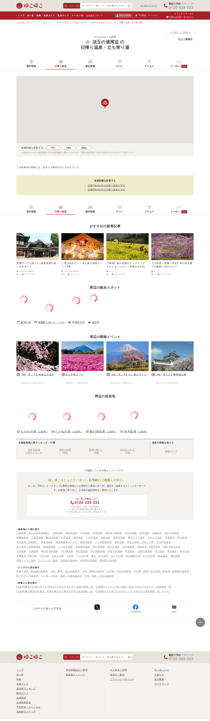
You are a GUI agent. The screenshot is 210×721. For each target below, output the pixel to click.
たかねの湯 (82, 556)
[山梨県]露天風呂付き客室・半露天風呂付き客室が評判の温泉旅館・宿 (54, 591)
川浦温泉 (34, 551)
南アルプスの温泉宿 (27, 576)
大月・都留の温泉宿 (93, 571)
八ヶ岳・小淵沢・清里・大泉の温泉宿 (61, 576)
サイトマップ (161, 684)
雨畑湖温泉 (49, 546)
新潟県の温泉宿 (108, 560)
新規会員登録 (123, 15)
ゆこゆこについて (148, 5)
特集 (39, 15)
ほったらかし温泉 (48, 560)
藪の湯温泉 (52, 537)
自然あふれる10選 (127, 451)
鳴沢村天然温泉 (49, 551)
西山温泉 (175, 556)
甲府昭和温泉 (82, 546)
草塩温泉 (170, 537)
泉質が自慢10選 (65, 451)
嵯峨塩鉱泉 (22, 537)
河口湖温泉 (67, 551)
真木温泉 (144, 533)
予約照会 (146, 15)
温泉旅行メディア (94, 16)
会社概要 (159, 679)
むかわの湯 (149, 556)
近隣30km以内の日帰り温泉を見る (106, 189)
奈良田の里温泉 (113, 533)
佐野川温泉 (119, 537)
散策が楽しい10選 (96, 451)
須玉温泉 (85, 533)
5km (53, 148)
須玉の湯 (112, 22)
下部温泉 (21, 551)
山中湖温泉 (128, 546)
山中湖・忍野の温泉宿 (119, 571)
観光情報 (90, 66)
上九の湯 (44, 556)
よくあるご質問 (118, 670)
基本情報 (31, 66)
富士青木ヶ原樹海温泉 (28, 546)
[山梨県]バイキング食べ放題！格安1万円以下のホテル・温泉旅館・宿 (133, 587)
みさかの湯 (117, 556)
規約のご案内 (117, 674)
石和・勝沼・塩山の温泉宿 (65, 571)
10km (68, 148)
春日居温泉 (82, 551)
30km (84, 148)
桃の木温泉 (113, 546)
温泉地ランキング (26, 688)
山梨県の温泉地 (97, 22)
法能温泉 (157, 533)
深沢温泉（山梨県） (27, 542)
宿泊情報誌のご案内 (76, 670)
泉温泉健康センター (66, 542)
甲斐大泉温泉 (115, 551)
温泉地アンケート (75, 674)
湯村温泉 (58, 533)
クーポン (77, 15)
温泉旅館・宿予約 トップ (28, 22)
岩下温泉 (160, 551)
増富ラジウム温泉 (26, 560)
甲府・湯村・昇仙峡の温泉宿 (32, 571)
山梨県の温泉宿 (69, 560)
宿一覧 (30, 15)
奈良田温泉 (47, 542)
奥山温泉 (182, 537)
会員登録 (21, 697)
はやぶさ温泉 (155, 537)
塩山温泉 (163, 556)
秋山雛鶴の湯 (133, 556)
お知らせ (159, 674)
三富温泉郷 (37, 537)
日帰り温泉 (61, 66)
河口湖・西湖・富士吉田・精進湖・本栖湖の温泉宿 (161, 571)
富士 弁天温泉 (99, 556)
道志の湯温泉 (172, 533)
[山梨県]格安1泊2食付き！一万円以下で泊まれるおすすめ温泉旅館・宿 (54, 587)
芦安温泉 (130, 551)
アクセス (149, 66)
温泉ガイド (49, 15)
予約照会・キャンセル (28, 707)
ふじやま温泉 (65, 546)
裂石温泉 (120, 542)
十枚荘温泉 (92, 537)
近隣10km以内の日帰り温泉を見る (106, 185)
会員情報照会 (23, 702)
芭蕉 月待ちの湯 (171, 546)
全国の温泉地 (63, 22)
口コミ (119, 66)
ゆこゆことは (161, 670)
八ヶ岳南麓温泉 (103, 542)
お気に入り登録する (180, 32)
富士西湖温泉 (164, 542)
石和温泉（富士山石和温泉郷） (33, 533)
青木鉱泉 (172, 551)
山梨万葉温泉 (145, 551)
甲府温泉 (97, 533)
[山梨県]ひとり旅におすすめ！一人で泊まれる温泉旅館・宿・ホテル (132, 591)
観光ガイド (63, 15)
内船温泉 (105, 537)
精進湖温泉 (71, 533)
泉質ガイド (171, 451)
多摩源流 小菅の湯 (26, 556)
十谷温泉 (66, 537)
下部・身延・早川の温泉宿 (99, 576)
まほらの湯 (58, 556)
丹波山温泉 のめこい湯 (140, 542)
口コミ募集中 (185, 39)
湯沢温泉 (78, 537)
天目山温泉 (131, 533)
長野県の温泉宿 (88, 560)
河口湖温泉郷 (98, 551)
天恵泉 (70, 556)
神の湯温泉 (99, 546)
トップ (21, 15)
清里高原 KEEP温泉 (148, 546)
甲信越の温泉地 (79, 22)
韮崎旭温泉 (86, 542)
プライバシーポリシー (122, 679)
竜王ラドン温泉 (136, 537)
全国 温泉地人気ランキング (33, 451)
